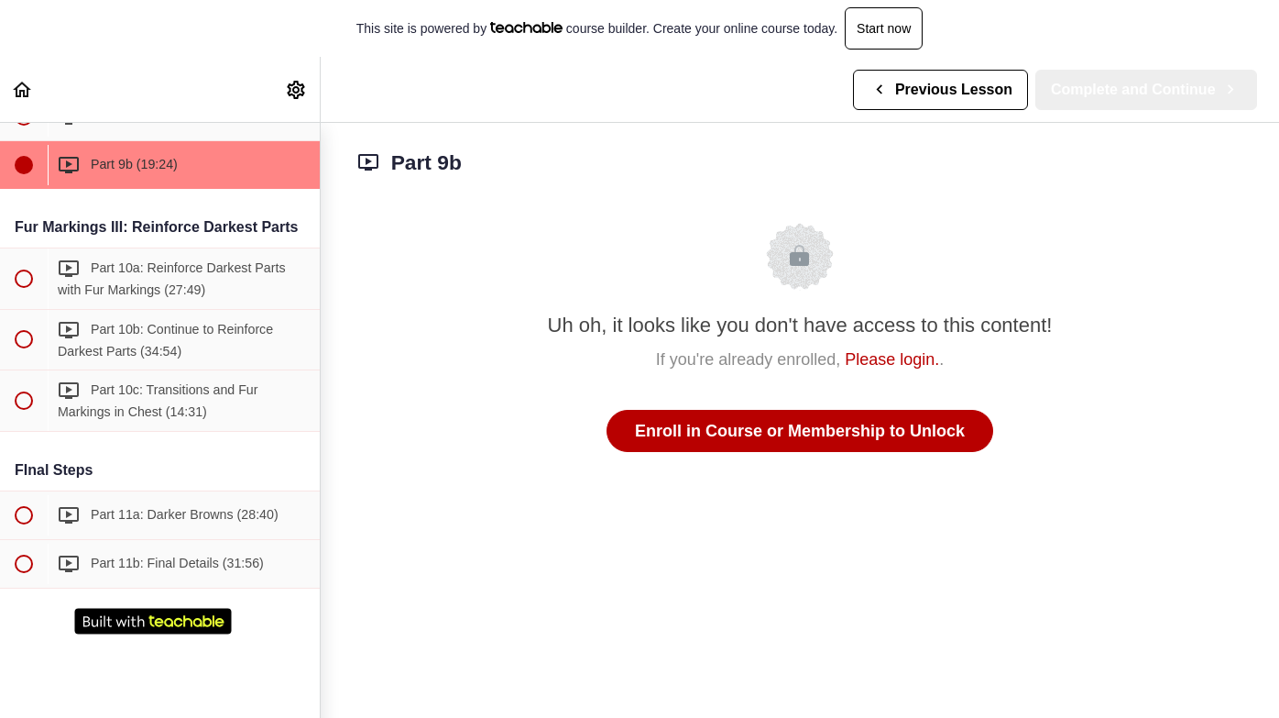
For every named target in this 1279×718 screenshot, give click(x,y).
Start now (884, 28)
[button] (23, 89)
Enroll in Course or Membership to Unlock (800, 431)
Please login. (892, 359)
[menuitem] (297, 89)
